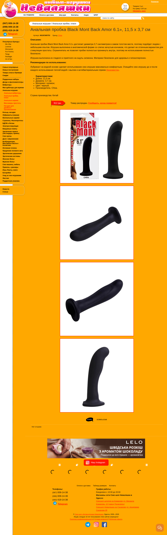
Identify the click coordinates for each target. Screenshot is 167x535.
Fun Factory (9, 52)
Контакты (75, 15)
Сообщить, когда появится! (102, 103)
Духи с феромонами (10, 139)
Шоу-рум (62, 15)
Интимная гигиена (10, 148)
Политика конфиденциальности (81, 519)
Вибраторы (7, 85)
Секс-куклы (7, 136)
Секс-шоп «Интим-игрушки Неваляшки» (89, 514)
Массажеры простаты (12, 103)
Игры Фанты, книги (10, 170)
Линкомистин (112, 70)
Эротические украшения (12, 153)
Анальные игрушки (10, 90)
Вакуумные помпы (10, 129)
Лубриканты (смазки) (11, 115)
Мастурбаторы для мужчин (13, 88)
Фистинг (6, 178)
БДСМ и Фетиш (8, 123)
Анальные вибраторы (12, 93)
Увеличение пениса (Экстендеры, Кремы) (11, 132)
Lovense (8, 47)
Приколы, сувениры (10, 167)
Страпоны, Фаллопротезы (13, 120)
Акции (86, 15)
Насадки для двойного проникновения (10, 108)
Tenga (7, 54)
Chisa (60, 35)
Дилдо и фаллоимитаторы (13, 82)
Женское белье (8, 159)
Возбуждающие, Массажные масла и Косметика (10, 143)
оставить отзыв (102, 419)
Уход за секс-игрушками (12, 175)
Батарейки (7, 173)
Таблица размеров (100, 486)
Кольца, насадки (9, 112)
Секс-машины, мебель (11, 164)
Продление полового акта (13, 151)
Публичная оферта (115, 519)
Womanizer (9, 49)
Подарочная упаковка (11, 181)
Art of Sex (8, 59)
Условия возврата (100, 519)
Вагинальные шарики (11, 118)
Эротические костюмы (11, 156)
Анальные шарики (11, 100)
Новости (6, 189)
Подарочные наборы (11, 79)
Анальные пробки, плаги (64, 23)
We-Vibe (8, 44)
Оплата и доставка (46, 15)
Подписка (155, 2)
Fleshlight (8, 57)
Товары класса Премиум (12, 73)
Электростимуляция (10, 126)
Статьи (5, 192)
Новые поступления (10, 70)
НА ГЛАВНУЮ (28, 15)
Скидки (5, 75)
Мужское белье (8, 162)
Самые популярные (10, 67)
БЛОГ (96, 15)
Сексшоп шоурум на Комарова (109, 501)
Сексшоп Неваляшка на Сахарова (111, 507)
